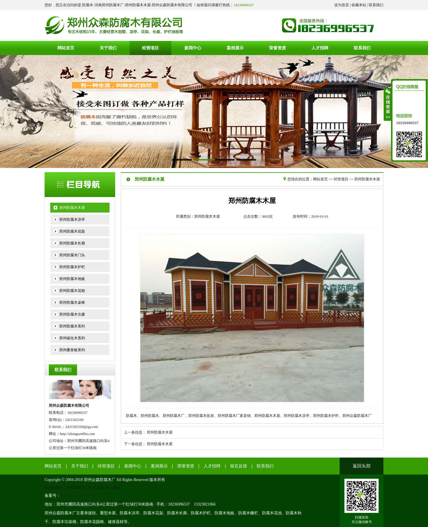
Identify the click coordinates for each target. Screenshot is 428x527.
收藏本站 (358, 5)
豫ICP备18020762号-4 (77, 495)
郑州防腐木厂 (77, 488)
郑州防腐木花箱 (72, 290)
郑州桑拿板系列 (72, 350)
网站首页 (320, 179)
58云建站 (112, 488)
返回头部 (362, 465)
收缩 (388, 104)
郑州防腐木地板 (72, 279)
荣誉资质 (185, 466)
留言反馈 (238, 466)
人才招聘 (212, 466)
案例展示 (159, 466)
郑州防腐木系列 (72, 326)
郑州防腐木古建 (72, 314)
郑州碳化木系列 (72, 338)
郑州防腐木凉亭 (72, 219)
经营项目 (341, 179)
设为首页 (341, 5)
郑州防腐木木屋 (72, 207)
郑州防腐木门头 (72, 255)
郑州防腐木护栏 (72, 267)
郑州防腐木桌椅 (72, 302)
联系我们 (376, 5)
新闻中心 (132, 466)
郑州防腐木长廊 (72, 243)
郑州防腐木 (54, 488)
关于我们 (79, 466)
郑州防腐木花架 (72, 231)
